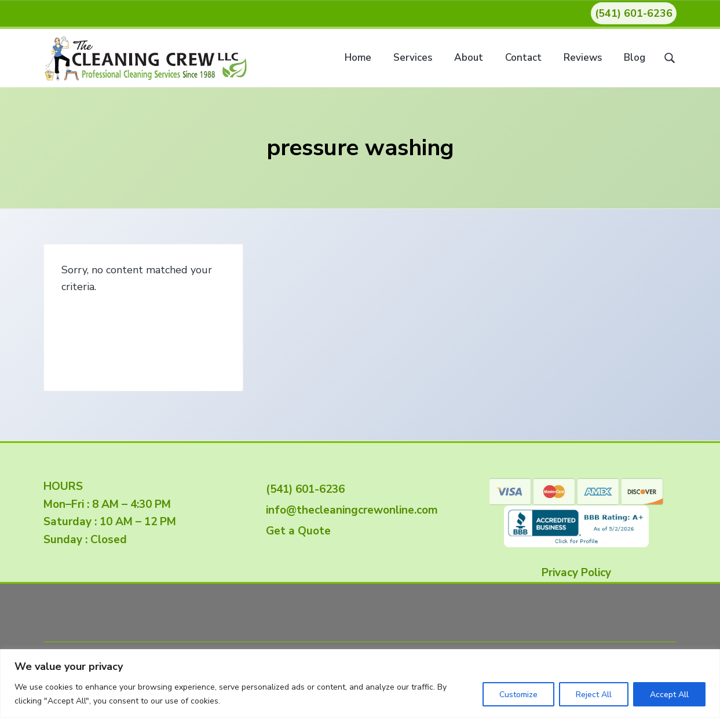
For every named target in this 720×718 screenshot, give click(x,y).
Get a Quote (295, 530)
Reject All (594, 694)
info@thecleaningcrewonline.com (349, 510)
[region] (360, 683)
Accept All (669, 694)
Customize (518, 694)
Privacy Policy (576, 572)
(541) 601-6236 (634, 13)
